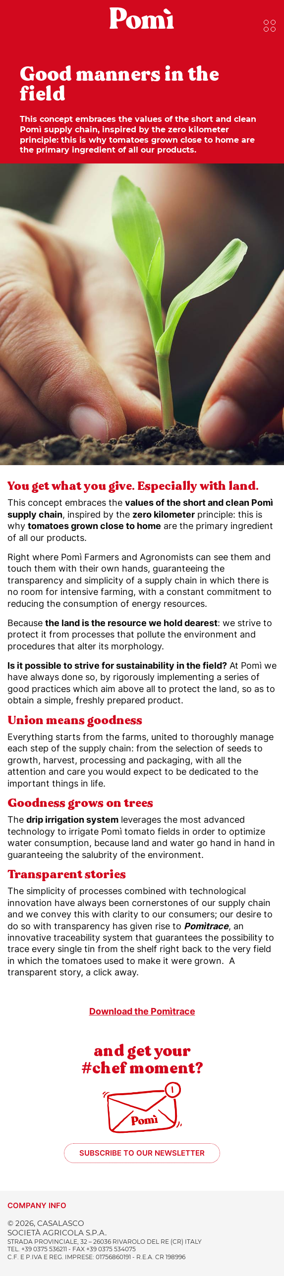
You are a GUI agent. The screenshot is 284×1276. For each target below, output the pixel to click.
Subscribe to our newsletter (142, 1153)
